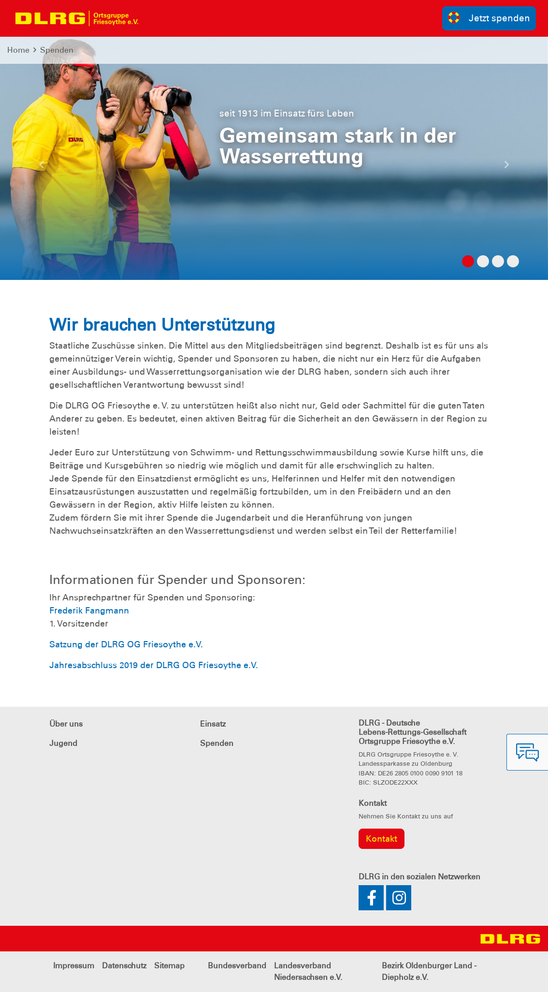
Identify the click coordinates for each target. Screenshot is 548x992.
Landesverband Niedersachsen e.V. (308, 971)
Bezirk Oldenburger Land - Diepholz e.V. (429, 971)
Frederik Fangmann (89, 610)
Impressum (73, 965)
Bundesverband (237, 965)
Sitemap (169, 965)
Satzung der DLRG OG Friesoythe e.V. (126, 644)
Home (18, 50)
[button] (41, 168)
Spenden (56, 50)
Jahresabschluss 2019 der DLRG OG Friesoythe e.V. (153, 665)
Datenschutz (124, 965)
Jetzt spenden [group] (489, 18)
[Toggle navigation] (154, 18)
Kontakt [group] (381, 838)
